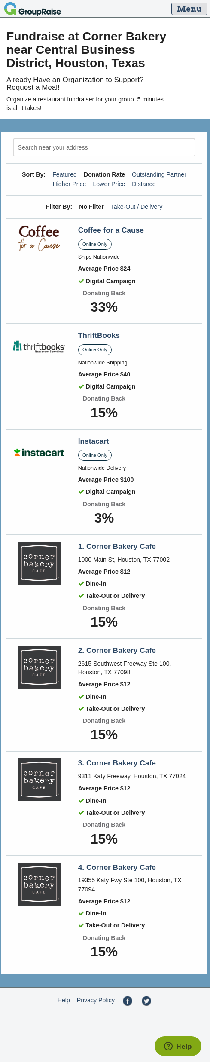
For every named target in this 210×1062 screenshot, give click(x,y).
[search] (104, 147)
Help (64, 1000)
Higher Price (69, 184)
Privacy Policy (96, 1000)
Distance (143, 184)
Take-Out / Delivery (137, 206)
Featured (64, 174)
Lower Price (109, 184)
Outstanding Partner (159, 174)
